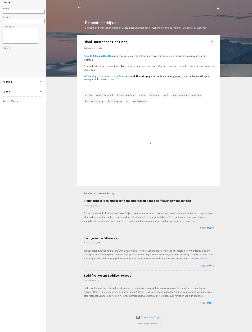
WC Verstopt (90, 76)
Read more (207, 228)
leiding (142, 95)
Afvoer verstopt (125, 76)
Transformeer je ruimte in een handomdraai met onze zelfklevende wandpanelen (137, 200)
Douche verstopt (107, 76)
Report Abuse (10, 101)
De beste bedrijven (101, 23)
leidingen (154, 95)
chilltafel (95, 16)
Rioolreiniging (115, 101)
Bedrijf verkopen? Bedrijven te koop (107, 275)
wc (127, 101)
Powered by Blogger (149, 317)
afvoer (88, 95)
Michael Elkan (155, 324)
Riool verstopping (94, 101)
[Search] (218, 9)
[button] (212, 42)
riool (165, 95)
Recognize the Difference (100, 238)
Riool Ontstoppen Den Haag (99, 56)
